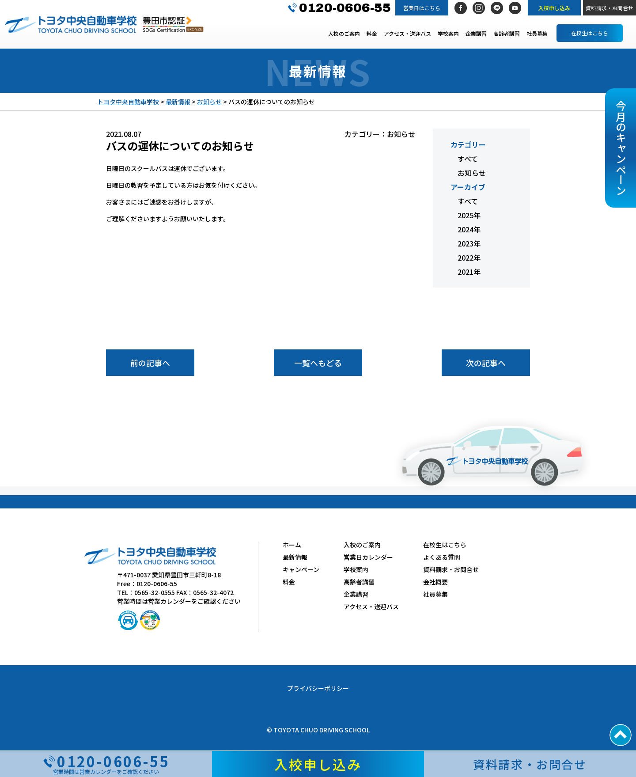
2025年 (469, 215)
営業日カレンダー (368, 557)
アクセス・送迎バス (407, 33)
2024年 (469, 229)
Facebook (460, 8)
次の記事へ (486, 362)
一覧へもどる (318, 362)
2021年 (469, 271)
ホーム (292, 544)
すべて (468, 158)
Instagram (479, 8)
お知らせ (472, 172)
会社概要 (435, 581)
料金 (372, 33)
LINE (497, 8)
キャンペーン (301, 569)
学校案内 (448, 33)
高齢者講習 (506, 33)
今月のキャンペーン (620, 148)
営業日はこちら (421, 7)
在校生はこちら (589, 33)
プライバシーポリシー (318, 688)
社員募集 (537, 33)
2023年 (469, 243)
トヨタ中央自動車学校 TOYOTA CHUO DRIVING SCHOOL (70, 24)
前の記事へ (150, 362)
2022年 (469, 257)
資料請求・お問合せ (609, 7)
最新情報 (295, 557)
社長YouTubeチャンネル (515, 8)
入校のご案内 (344, 33)
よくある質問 (441, 557)
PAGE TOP (621, 735)
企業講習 (476, 33)
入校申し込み (554, 7)
